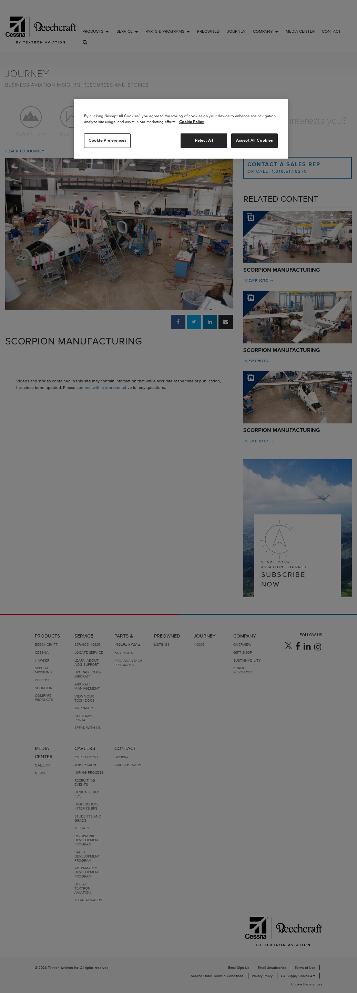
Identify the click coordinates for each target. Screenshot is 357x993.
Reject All (204, 140)
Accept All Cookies (254, 140)
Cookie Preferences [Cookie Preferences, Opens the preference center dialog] (107, 140)
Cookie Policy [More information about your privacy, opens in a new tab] (191, 122)
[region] (181, 129)
